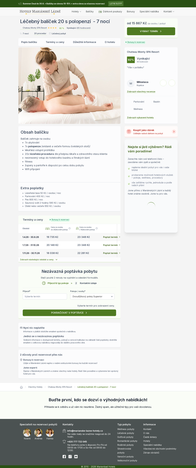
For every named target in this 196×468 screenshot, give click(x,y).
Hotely (76, 11)
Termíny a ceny (55, 42)
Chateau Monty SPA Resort (60, 387)
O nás (146, 433)
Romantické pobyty (127, 441)
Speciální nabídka (149, 11)
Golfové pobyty (125, 437)
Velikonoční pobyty (127, 460)
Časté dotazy (150, 437)
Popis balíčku (29, 42)
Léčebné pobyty (125, 433)
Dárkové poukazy (110, 11)
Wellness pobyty (125, 429)
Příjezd (26, 291)
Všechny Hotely (35, 387)
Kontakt (169, 11)
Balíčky (90, 11)
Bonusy (131, 11)
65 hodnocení (83, 28)
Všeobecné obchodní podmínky (159, 448)
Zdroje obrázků (151, 452)
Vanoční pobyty (125, 456)
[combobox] (72, 296)
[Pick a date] (45, 296)
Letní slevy (115, 3)
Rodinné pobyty (125, 445)
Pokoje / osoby (77, 291)
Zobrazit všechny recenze (141, 91)
